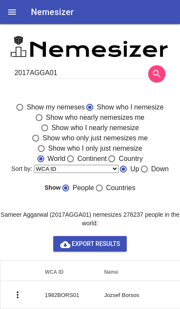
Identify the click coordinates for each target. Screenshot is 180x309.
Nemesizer (52, 12)
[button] (12, 12)
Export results (90, 243)
